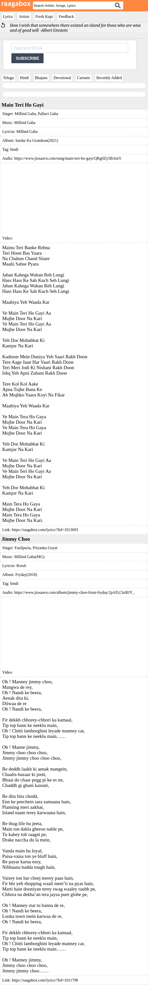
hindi (14, 149)
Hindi (24, 78)
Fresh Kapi (44, 16)
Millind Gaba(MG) (29, 557)
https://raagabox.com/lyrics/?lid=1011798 (45, 980)
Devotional (62, 78)
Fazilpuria (23, 548)
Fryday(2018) (26, 574)
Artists (24, 16)
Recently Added (109, 78)
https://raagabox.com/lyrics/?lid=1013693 (45, 530)
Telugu (8, 78)
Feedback (66, 16)
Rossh (21, 566)
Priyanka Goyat (44, 548)
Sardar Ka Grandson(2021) (36, 140)
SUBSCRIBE (27, 58)
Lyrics (8, 16)
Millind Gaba (25, 114)
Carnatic (83, 78)
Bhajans (41, 78)
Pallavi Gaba (47, 114)
